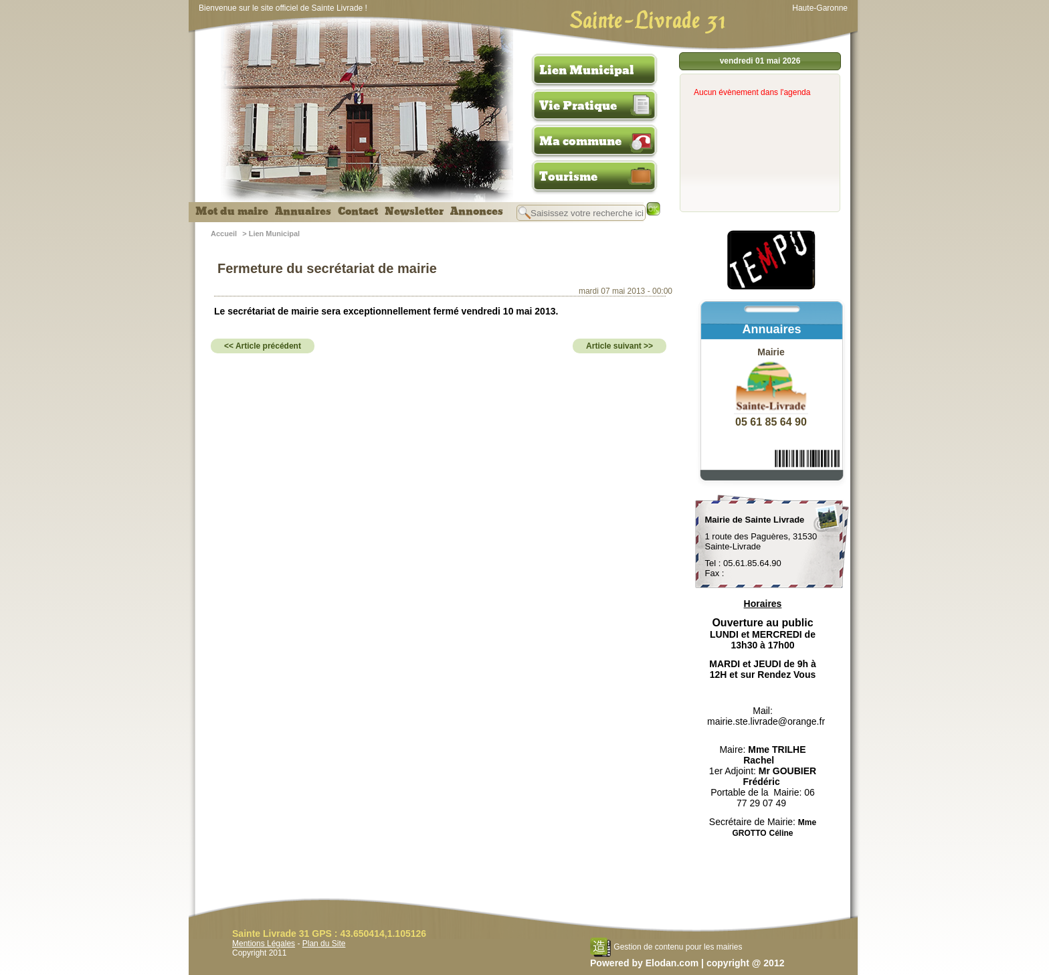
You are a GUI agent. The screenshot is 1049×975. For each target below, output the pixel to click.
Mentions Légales (263, 943)
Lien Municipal (586, 70)
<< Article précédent (262, 346)
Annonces (476, 211)
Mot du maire (231, 211)
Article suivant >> (619, 346)
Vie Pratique (578, 105)
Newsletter (414, 211)
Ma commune (580, 141)
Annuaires (303, 211)
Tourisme (568, 176)
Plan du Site (324, 943)
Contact (358, 211)
